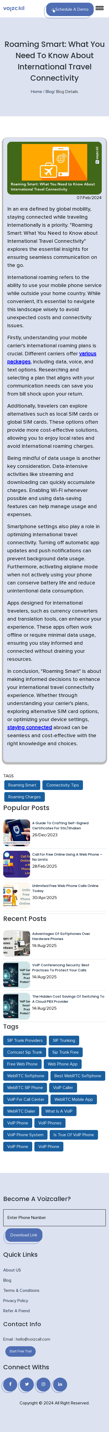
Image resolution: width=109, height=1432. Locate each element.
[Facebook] (10, 1385)
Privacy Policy (15, 1301)
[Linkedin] (60, 1385)
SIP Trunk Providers (25, 1040)
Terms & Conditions (21, 1290)
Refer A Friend (16, 1311)
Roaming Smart (22, 785)
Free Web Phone (22, 1064)
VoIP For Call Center (25, 1099)
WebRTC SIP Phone (25, 1088)
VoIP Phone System (25, 1135)
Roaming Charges (24, 797)
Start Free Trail (20, 1351)
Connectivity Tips (62, 785)
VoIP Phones (49, 1123)
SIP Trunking (64, 1040)
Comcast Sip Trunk (24, 1052)
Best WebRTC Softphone (77, 1076)
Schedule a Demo (70, 10)
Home (36, 91)
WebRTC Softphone (25, 1076)
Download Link (23, 1235)
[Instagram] (43, 1385)
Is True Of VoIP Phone (74, 1135)
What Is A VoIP (58, 1111)
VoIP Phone (17, 1123)
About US (12, 1270)
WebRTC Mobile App (73, 1099)
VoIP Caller (63, 1088)
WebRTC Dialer (21, 1111)
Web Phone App (63, 1064)
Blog (50, 91)
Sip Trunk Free (65, 1052)
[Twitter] (27, 1385)
